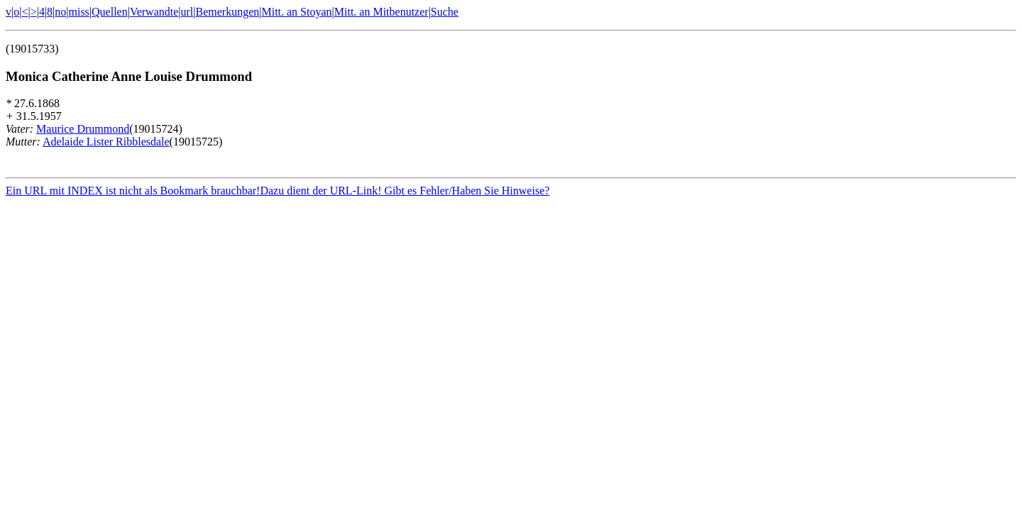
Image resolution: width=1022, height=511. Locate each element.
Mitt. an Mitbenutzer (381, 12)
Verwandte (154, 12)
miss (78, 12)
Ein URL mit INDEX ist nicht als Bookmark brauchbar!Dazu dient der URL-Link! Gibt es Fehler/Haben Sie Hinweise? (277, 193)
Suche (444, 12)
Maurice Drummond (82, 129)
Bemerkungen (228, 12)
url (187, 12)
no (60, 12)
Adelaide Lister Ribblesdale (106, 142)
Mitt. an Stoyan (296, 12)
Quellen (110, 12)
